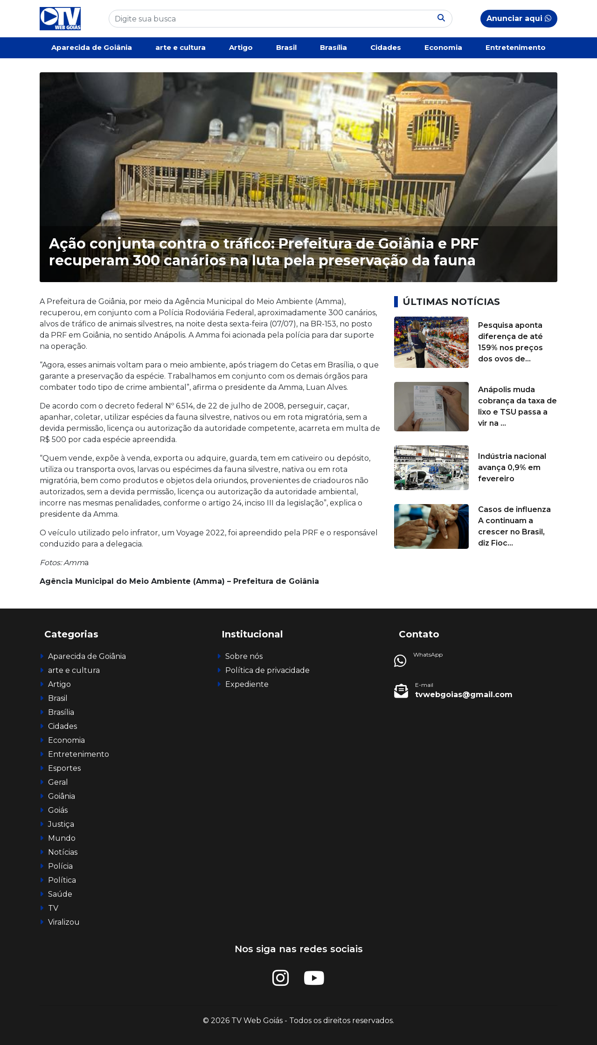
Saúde (60, 894)
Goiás (58, 810)
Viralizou (64, 922)
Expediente (247, 684)
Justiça (61, 824)
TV (53, 908)
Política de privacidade (267, 670)
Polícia (60, 866)
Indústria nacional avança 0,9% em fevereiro (512, 467)
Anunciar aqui (518, 18)
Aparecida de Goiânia (91, 47)
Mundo (62, 838)
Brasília (333, 47)
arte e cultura (180, 47)
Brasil (286, 47)
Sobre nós (244, 656)
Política (62, 880)
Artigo (241, 47)
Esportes (64, 768)
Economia (443, 47)
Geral (58, 782)
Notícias (62, 852)
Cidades (385, 47)
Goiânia (61, 796)
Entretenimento (516, 47)
